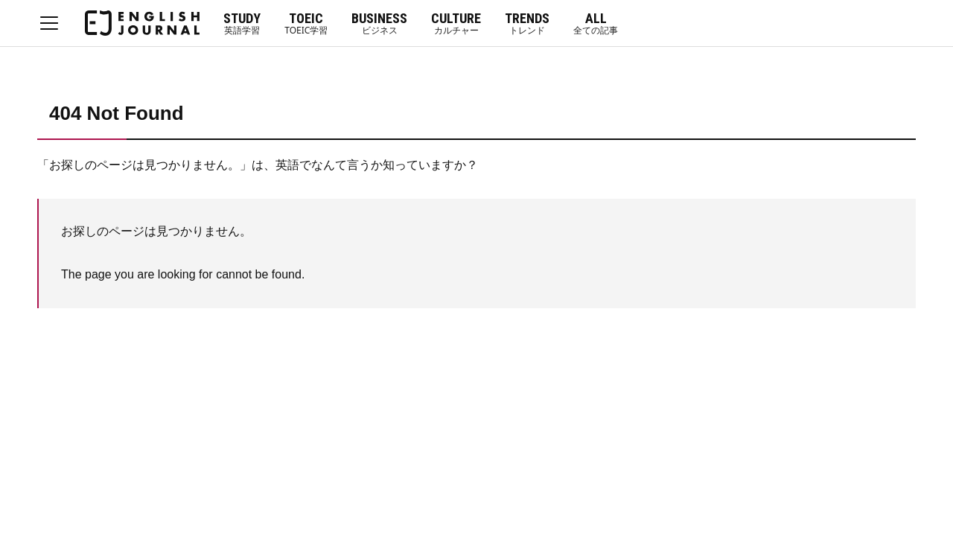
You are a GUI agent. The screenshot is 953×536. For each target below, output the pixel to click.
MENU (49, 23)
